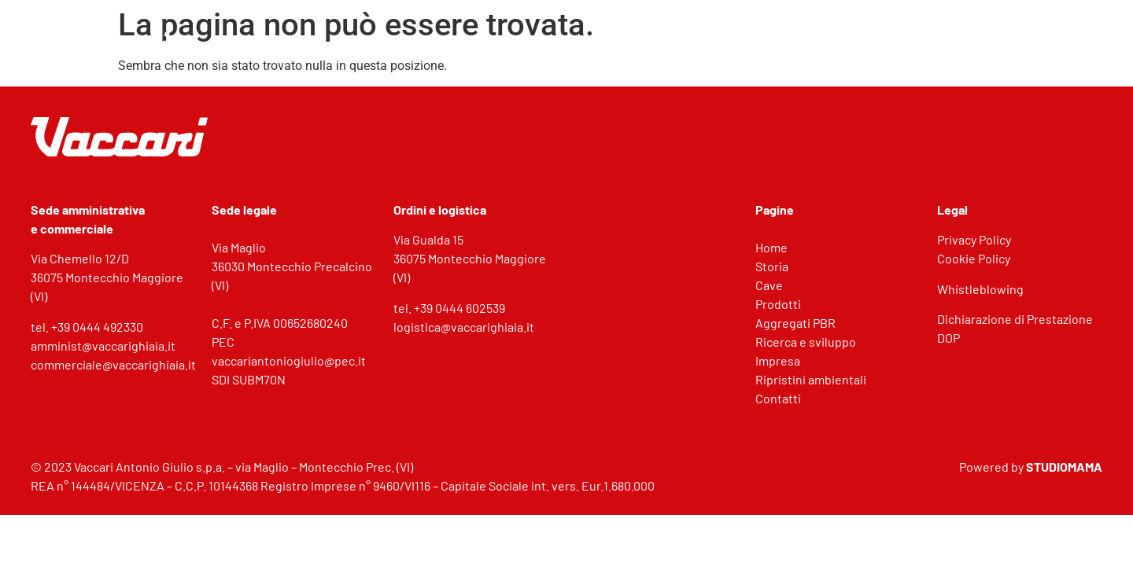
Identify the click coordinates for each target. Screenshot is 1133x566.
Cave (769, 284)
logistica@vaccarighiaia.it (463, 326)
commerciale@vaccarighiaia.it (113, 364)
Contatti (778, 398)
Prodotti (778, 303)
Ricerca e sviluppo (805, 341)
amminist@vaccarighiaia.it (103, 345)
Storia (771, 266)
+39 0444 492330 (97, 326)
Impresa (777, 360)
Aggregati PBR (795, 322)
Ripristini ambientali (810, 379)
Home (771, 247)
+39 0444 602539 (459, 307)
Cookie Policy (973, 258)
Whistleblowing (980, 288)
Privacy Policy (974, 239)
